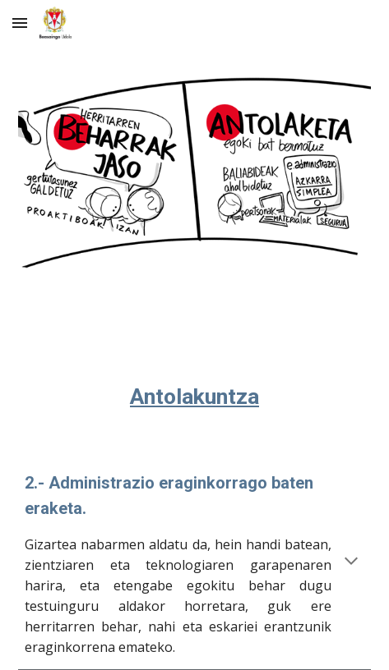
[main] (194, 371)
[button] (19, 22)
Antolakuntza (194, 396)
